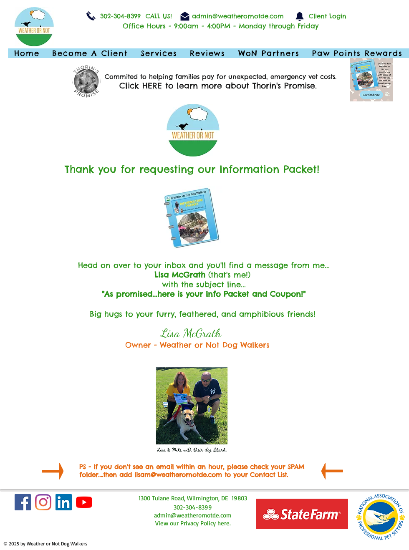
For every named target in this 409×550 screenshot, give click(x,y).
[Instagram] (43, 502)
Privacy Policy (198, 523)
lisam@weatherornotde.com (178, 475)
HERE (152, 86)
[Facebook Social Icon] (23, 502)
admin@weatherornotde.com (193, 515)
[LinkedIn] (64, 502)
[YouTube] (84, 502)
